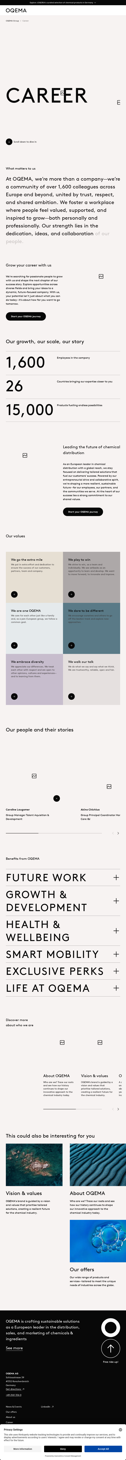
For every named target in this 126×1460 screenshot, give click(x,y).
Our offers (11, 1411)
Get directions (15, 1389)
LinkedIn (47, 1406)
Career (9, 1422)
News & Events (14, 1406)
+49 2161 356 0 (13, 1395)
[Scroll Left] (113, 833)
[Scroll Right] (118, 833)
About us (10, 1417)
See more (14, 1347)
